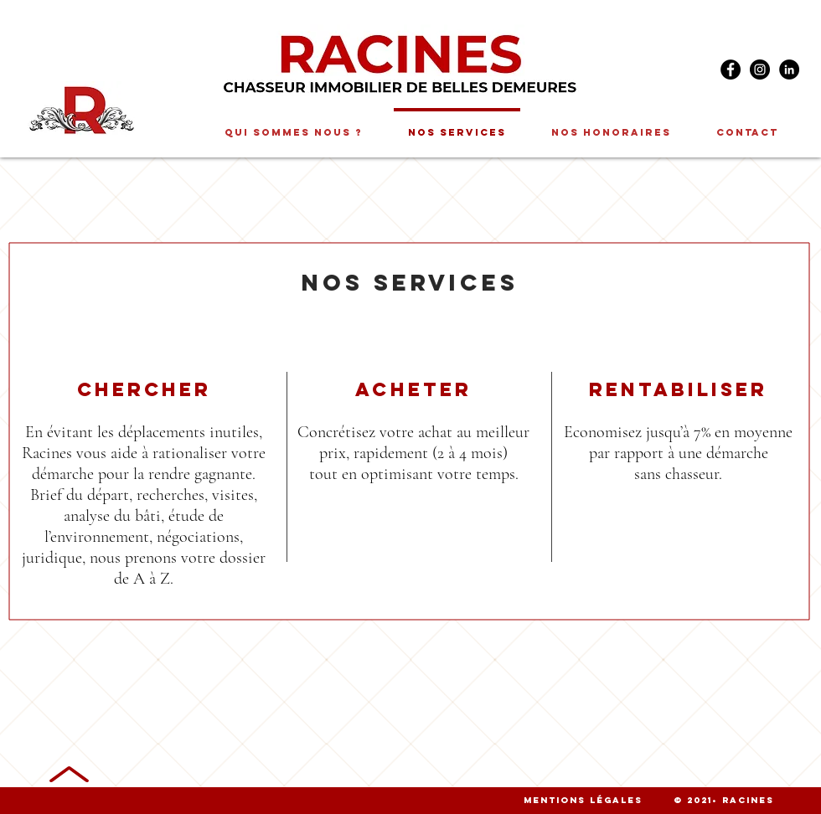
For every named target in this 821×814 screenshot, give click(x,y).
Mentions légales (583, 800)
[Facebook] (730, 69)
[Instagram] (760, 69)
